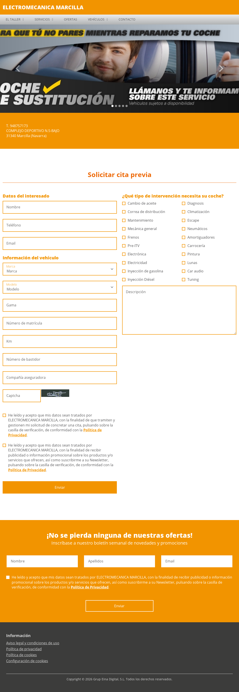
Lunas (190, 262)
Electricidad (134, 262)
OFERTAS (70, 19)
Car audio (193, 271)
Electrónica (134, 254)
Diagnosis (193, 203)
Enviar (60, 487)
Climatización (196, 211)
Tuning (190, 279)
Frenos (130, 237)
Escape (190, 220)
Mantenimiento (137, 220)
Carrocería (193, 245)
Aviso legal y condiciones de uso (32, 643)
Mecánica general (139, 228)
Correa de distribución (143, 211)
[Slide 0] (112, 106)
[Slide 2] (119, 106)
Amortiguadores (198, 237)
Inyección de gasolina (142, 271)
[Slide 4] (126, 106)
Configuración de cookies (27, 660)
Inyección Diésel (138, 279)
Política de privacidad (24, 649)
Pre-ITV (131, 245)
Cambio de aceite (139, 203)
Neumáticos (195, 228)
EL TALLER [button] (13, 19)
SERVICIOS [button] (42, 19)
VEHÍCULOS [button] (96, 19)
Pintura (191, 254)
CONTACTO (127, 19)
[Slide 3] (123, 106)
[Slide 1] (116, 106)
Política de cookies (21, 654)
